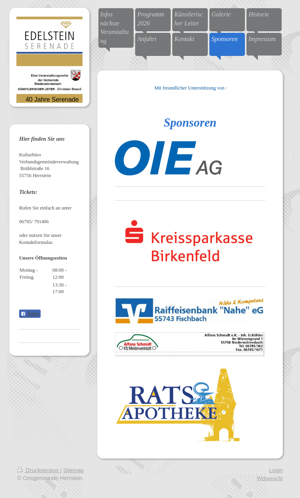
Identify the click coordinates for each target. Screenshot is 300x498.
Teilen (30, 314)
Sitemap (73, 470)
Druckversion (38, 470)
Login (276, 470)
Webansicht (270, 478)
